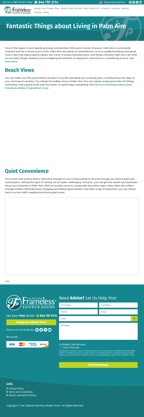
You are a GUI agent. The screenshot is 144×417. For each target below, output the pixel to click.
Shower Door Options (85, 8)
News (69, 12)
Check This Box (71, 347)
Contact (61, 12)
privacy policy (69, 357)
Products (119, 8)
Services (130, 8)
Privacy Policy (15, 388)
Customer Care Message (72, 344)
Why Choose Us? (106, 8)
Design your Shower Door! (31, 322)
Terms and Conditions (20, 392)
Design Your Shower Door (61, 8)
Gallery (52, 12)
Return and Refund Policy (22, 395)
